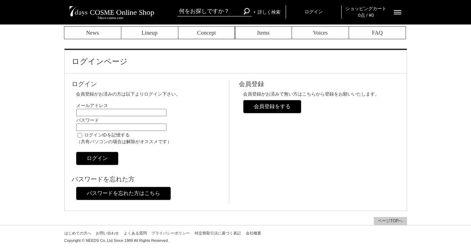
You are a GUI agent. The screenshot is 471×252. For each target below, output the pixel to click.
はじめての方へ (77, 233)
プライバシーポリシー (170, 233)
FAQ (377, 33)
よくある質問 (135, 233)
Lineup (149, 33)
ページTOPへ (390, 220)
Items (263, 33)
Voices (320, 33)
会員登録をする (272, 106)
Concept (206, 33)
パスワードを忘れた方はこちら (123, 193)
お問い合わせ (107, 233)
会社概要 (253, 233)
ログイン (314, 11)
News (92, 33)
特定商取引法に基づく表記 (218, 233)
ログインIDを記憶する (107, 135)
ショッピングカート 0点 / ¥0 (365, 12)
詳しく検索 (269, 12)
